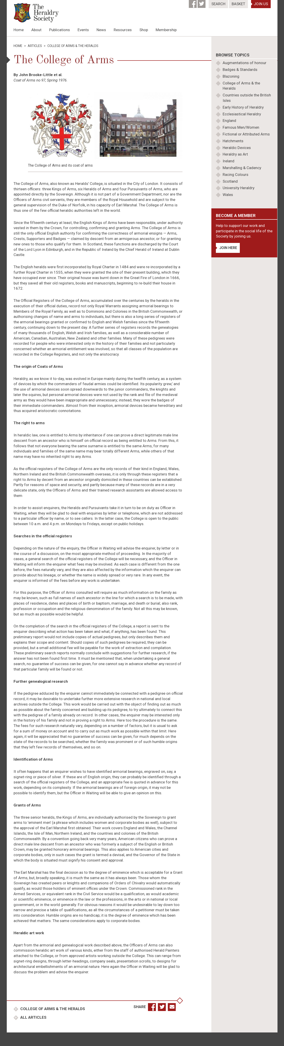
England (229, 120)
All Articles (32, 1017)
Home (19, 30)
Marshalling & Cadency (242, 167)
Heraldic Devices (237, 147)
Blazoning (231, 76)
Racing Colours (235, 174)
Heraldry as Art (235, 154)
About (36, 30)
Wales (228, 194)
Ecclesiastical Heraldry (242, 114)
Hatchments (233, 141)
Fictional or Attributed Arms (246, 134)
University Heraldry (238, 188)
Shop (143, 30)
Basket (238, 4)
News (101, 30)
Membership (166, 30)
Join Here (228, 248)
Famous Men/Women (241, 127)
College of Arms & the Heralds (52, 1008)
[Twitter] (202, 2)
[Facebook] (193, 2)
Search (218, 4)
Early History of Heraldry (243, 107)
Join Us (261, 4)
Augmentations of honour (244, 63)
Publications (59, 30)
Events (83, 30)
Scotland (230, 181)
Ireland (228, 161)
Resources (123, 30)
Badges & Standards (240, 69)
